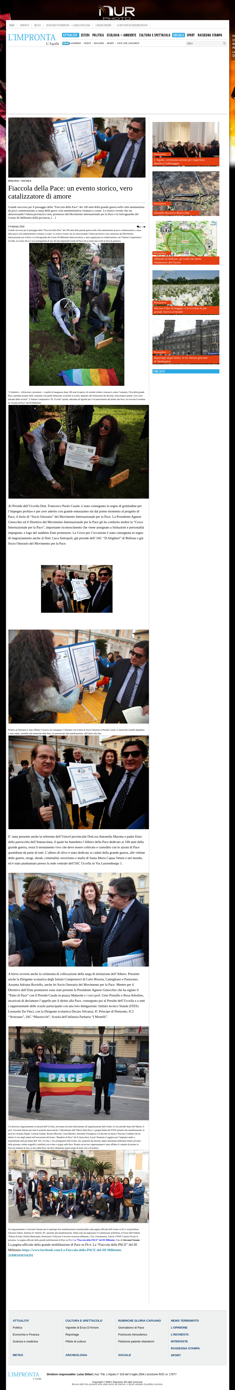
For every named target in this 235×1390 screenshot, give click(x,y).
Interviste (179, 1341)
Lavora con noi (103, 25)
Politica (17, 1327)
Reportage (72, 1334)
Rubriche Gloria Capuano (139, 1320)
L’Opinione (179, 1327)
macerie (99, 43)
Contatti (24, 25)
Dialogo (13, 181)
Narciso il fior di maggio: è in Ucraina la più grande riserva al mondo (180, 309)
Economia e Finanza (26, 1334)
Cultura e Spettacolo (83, 1320)
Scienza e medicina (25, 1341)
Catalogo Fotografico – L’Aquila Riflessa (68, 25)
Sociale (26, 181)
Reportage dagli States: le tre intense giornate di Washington (181, 359)
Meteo (37, 25)
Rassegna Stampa (185, 1348)
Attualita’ (21, 1320)
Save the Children (128, 43)
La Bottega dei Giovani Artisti (132, 25)
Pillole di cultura (75, 1341)
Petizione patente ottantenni (136, 1341)
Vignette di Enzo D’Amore (82, 1327)
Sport (176, 1355)
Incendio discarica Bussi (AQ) (171, 212)
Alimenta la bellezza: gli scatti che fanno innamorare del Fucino (177, 260)
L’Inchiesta (180, 1334)
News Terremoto (185, 1320)
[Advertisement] (117, 80)
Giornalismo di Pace (131, 1327)
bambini (76, 43)
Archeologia (76, 1355)
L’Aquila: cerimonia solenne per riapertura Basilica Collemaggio (179, 161)
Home (12, 25)
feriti (87, 43)
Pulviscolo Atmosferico (132, 1334)
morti (110, 43)
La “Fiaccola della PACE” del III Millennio (94, 1240)
